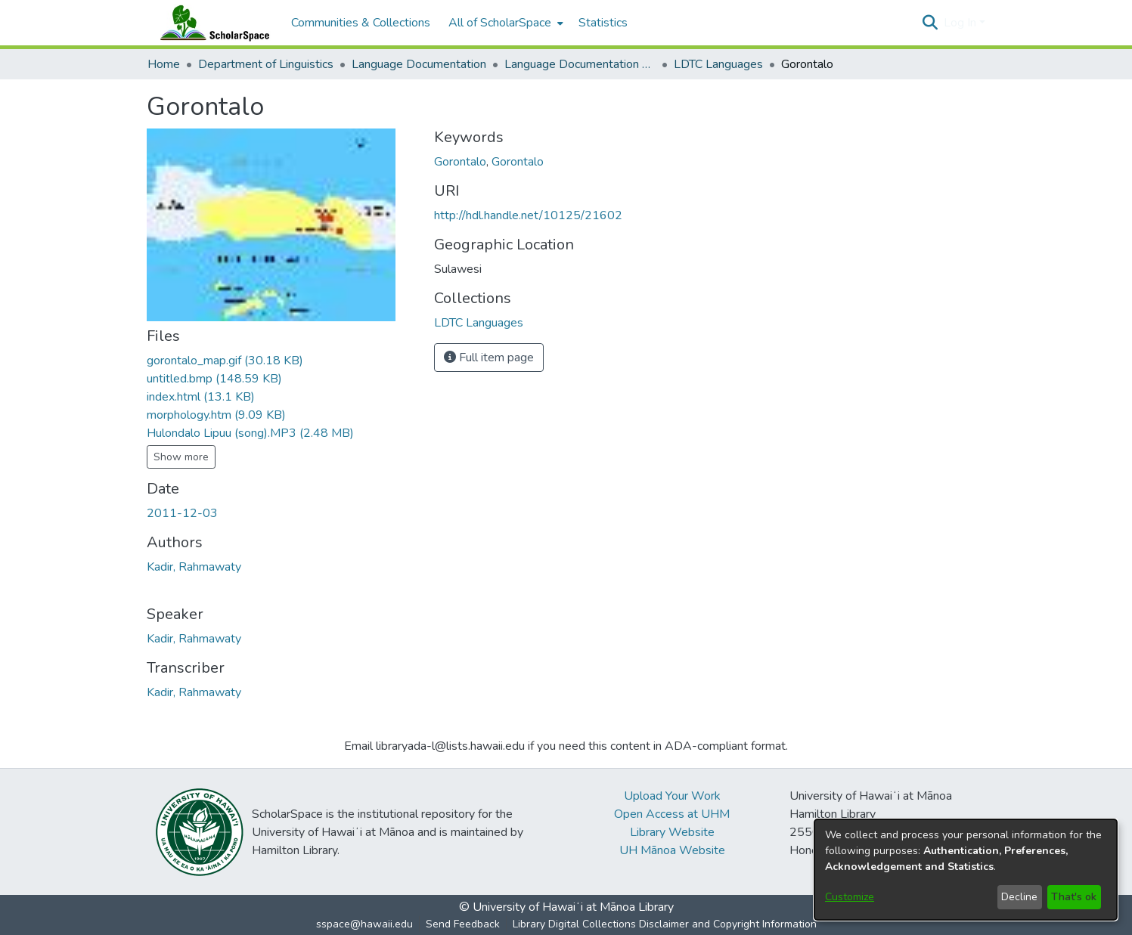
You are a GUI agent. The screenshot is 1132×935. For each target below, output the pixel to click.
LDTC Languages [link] (718, 64)
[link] (225, 360)
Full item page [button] (489, 357)
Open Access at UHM (672, 814)
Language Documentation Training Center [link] (580, 64)
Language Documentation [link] (419, 64)
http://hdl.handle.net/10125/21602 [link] (528, 215)
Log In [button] (961, 22)
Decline (1019, 897)
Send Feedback (463, 924)
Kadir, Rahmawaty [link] (194, 567)
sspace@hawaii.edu (364, 924)
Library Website (672, 832)
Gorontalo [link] (460, 161)
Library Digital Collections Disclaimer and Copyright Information (665, 924)
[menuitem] (504, 22)
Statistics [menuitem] (603, 22)
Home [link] (163, 64)
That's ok (1073, 897)
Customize (849, 897)
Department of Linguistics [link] (265, 64)
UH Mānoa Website (672, 850)
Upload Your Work (672, 796)
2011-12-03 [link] (182, 513)
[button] (930, 23)
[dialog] (965, 869)
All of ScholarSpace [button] (499, 22)
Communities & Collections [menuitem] (360, 22)
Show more (181, 457)
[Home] (212, 23)
